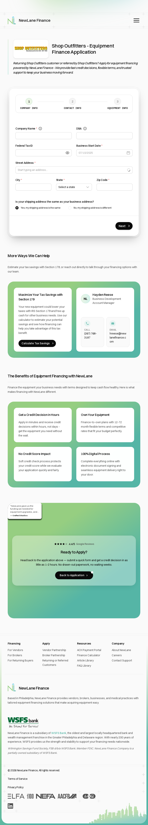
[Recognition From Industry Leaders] (42, 796)
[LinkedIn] (10, 806)
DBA (81, 129)
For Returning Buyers (20, 660)
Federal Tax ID (24, 145)
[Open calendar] (129, 152)
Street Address (25, 163)
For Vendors (15, 650)
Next (125, 226)
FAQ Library (84, 665)
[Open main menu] (136, 20)
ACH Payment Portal (89, 650)
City (18, 180)
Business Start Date (89, 146)
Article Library (85, 660)
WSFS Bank (58, 733)
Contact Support (122, 660)
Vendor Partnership (54, 650)
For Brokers (15, 655)
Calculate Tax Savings (38, 343)
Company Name (28, 129)
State (60, 180)
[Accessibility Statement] (89, 796)
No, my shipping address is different (93, 207)
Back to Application (76, 574)
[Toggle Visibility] (69, 152)
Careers (117, 655)
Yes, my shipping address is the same (41, 207)
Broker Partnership (53, 655)
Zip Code (103, 180)
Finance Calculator (88, 655)
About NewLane (121, 650)
